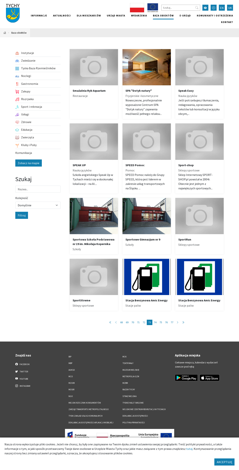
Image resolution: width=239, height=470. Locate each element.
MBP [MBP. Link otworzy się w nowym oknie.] (70, 363)
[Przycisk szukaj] (196, 8)
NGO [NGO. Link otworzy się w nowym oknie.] (71, 396)
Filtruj (22, 215)
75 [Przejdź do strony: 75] (160, 322)
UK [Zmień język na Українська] (230, 8)
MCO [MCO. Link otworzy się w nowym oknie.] (71, 376)
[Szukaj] (180, 8)
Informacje (39, 15)
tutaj (189, 449)
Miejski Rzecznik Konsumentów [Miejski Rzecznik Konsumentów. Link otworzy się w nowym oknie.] (85, 402)
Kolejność (21, 198)
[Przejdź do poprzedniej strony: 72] (116, 322)
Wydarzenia (139, 15)
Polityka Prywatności (133, 422)
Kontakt (227, 22)
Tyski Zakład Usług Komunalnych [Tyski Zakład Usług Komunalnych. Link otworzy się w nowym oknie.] (86, 416)
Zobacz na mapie (28, 163)
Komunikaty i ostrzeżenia (215, 15)
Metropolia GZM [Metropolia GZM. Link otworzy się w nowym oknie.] (130, 376)
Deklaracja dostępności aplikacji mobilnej (91, 422)
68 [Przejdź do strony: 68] (121, 322)
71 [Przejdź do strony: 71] (138, 322)
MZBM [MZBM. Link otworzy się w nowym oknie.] (125, 383)
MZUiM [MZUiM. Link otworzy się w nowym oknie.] (72, 383)
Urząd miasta (116, 15)
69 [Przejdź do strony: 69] (127, 322)
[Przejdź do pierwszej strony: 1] (110, 322)
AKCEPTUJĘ (224, 462)
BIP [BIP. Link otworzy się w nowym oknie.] (70, 356)
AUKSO (72, 370)
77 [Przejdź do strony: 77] (172, 322)
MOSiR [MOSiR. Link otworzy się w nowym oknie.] (71, 389)
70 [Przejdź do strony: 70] (132, 322)
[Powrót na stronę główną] (4, 33)
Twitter (21, 371)
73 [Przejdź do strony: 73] (149, 322)
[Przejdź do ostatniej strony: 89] (183, 322)
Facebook (22, 364)
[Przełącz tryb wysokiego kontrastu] (205, 8)
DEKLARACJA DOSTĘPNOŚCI (135, 416)
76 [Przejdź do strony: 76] (166, 322)
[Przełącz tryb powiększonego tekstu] (214, 8)
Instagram (22, 385)
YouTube (21, 378)
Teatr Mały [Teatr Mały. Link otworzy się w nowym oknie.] (127, 363)
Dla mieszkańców (89, 15)
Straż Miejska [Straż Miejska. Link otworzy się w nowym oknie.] (129, 396)
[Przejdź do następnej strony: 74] (177, 322)
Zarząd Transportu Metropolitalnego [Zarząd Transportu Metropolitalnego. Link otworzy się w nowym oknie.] (89, 409)
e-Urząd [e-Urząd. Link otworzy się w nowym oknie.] (185, 15)
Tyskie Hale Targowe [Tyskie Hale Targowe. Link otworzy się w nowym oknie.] (133, 402)
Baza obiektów (163, 15)
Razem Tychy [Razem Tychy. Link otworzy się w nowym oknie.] (128, 389)
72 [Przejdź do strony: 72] (144, 322)
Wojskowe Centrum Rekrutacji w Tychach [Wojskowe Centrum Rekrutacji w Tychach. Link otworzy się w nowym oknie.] (144, 409)
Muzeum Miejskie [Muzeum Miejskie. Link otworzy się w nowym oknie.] (130, 370)
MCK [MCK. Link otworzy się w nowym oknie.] (124, 356)
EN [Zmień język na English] (222, 8)
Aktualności (62, 15)
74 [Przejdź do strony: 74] (155, 322)
